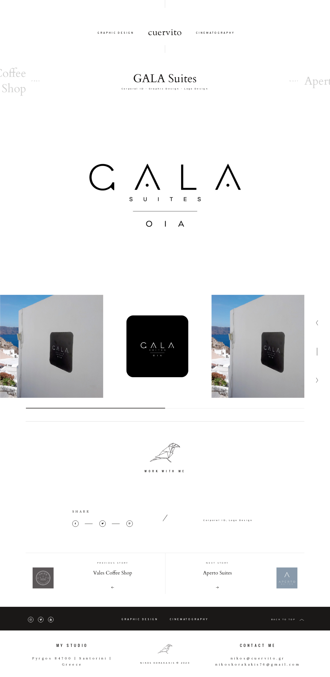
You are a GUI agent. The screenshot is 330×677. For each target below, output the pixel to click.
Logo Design (196, 89)
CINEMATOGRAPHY (215, 33)
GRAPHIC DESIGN (115, 33)
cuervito (165, 33)
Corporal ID (133, 89)
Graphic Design (164, 89)
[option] (51, 363)
